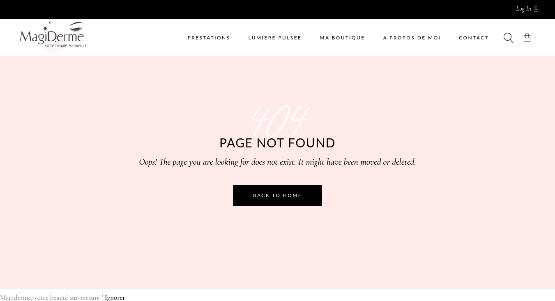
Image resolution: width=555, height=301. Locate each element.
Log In (523, 9)
